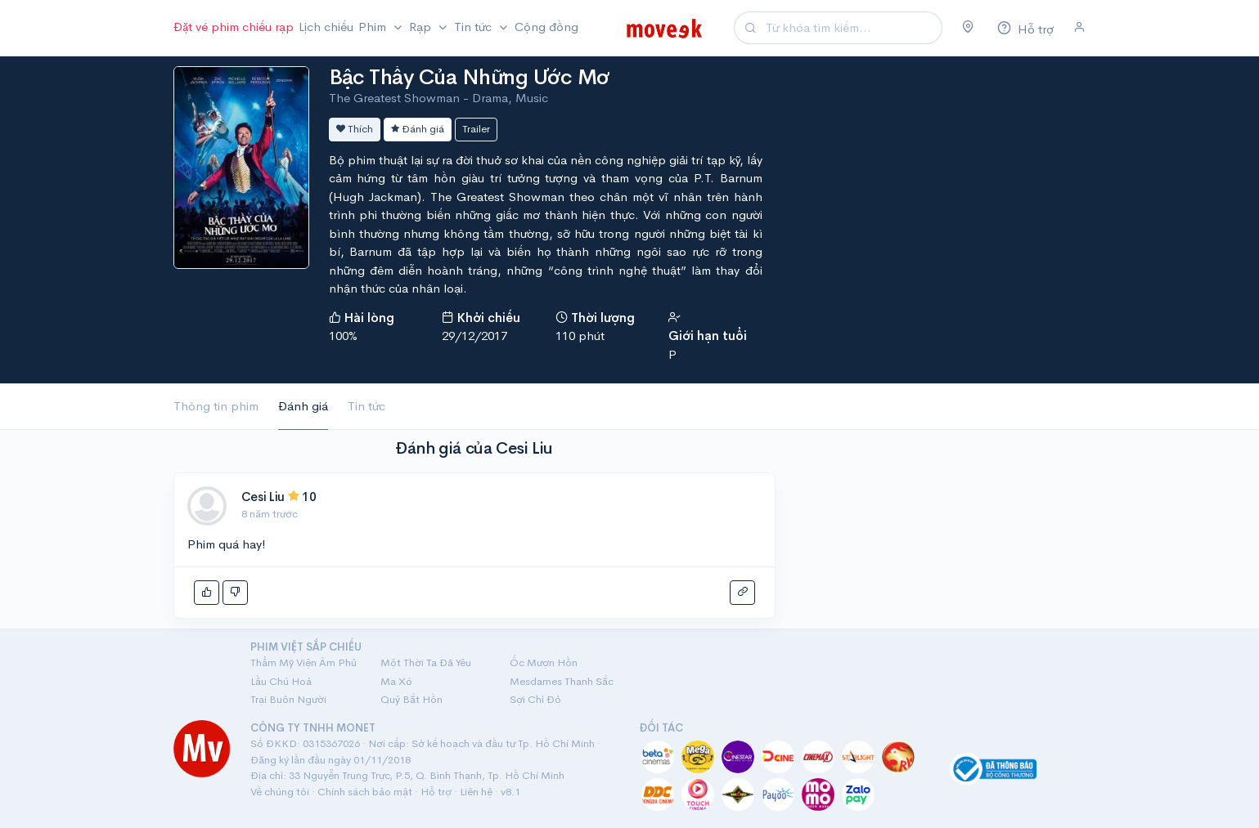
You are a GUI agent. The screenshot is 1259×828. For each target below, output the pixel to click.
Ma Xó (396, 681)
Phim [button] (373, 26)
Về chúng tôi (279, 792)
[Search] (851, 28)
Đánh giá (417, 129)
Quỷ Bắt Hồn (411, 699)
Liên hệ (476, 792)
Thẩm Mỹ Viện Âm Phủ (303, 662)
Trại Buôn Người (288, 699)
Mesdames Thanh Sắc (562, 681)
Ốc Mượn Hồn (544, 662)
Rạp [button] (421, 26)
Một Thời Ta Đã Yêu (425, 662)
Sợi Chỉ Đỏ (535, 699)
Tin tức (366, 406)
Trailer (476, 129)
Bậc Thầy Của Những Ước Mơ (469, 77)
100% (343, 335)
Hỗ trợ (436, 792)
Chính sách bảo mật (364, 792)
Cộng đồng (546, 26)
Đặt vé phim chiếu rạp (233, 26)
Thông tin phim (216, 406)
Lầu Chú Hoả (281, 681)
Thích (354, 129)
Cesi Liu (263, 496)
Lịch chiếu (326, 26)
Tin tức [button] (474, 26)
